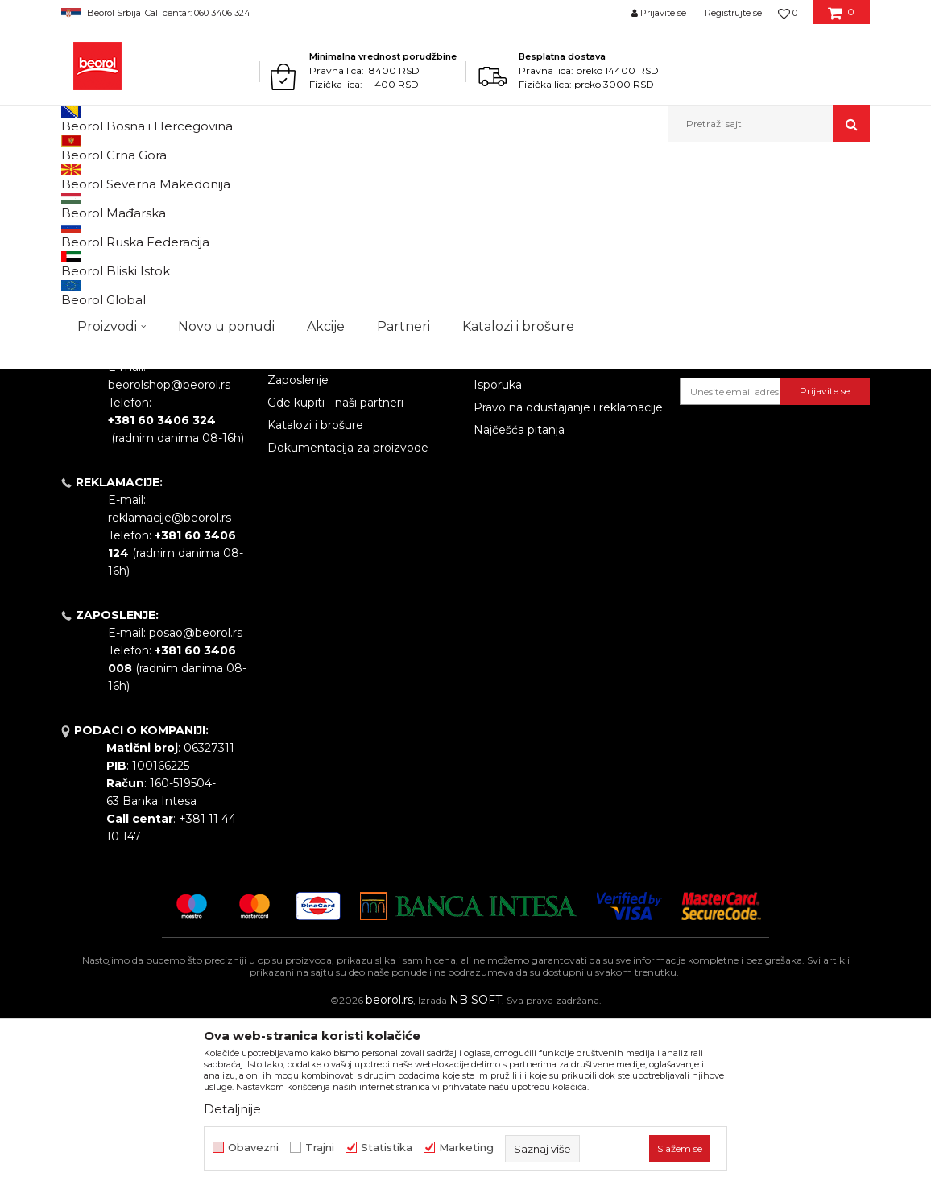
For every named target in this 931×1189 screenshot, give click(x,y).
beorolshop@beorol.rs (169, 551)
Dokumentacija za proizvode (347, 614)
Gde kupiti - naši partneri (335, 569)
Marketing (466, 1148)
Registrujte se (733, 13)
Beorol (92, 177)
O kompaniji (300, 461)
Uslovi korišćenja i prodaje (545, 461)
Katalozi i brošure (315, 591)
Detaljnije (232, 1109)
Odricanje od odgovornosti (548, 484)
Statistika (386, 1148)
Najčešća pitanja (519, 596)
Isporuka (498, 551)
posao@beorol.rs (195, 799)
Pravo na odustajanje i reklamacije (568, 574)
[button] (769, 124)
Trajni (319, 1148)
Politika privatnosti (525, 506)
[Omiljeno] (787, 13)
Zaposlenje (298, 546)
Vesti (281, 524)
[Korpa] (841, 18)
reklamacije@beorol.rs (169, 684)
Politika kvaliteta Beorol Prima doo (352, 493)
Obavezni (253, 1148)
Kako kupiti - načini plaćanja (550, 529)
